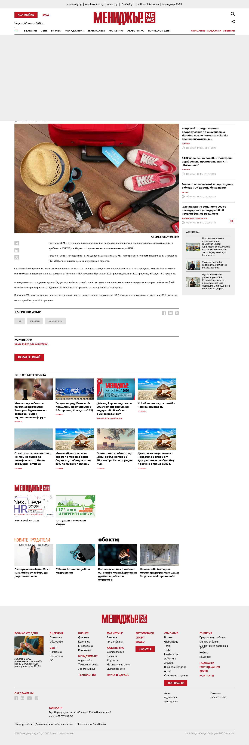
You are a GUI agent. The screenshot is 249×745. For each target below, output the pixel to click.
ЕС (51, 660)
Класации (112, 656)
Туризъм (21, 88)
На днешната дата (118, 664)
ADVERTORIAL (193, 232)
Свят (44, 31)
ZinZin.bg (126, 4)
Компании (84, 641)
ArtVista (169, 663)
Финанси (83, 637)
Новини (203, 652)
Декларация (171, 701)
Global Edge (171, 641)
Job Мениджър (87, 669)
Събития (229, 31)
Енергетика (85, 646)
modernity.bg (74, 4)
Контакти (206, 675)
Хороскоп (113, 660)
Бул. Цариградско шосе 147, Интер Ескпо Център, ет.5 (80, 712)
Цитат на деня (116, 669)
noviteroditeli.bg (94, 4)
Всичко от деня (159, 31)
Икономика (84, 650)
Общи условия (23, 724)
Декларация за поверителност (54, 724)
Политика (56, 637)
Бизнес (56, 31)
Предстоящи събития (212, 637)
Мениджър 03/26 (172, 4)
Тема (167, 646)
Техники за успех (88, 664)
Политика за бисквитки (91, 724)
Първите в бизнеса (147, 4)
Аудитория (170, 697)
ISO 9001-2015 (218, 697)
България (30, 31)
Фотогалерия (115, 652)
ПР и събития (115, 641)
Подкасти (214, 31)
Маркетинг (116, 31)
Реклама (112, 637)
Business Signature (175, 667)
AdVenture (170, 658)
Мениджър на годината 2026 (213, 647)
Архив (167, 671)
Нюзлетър (145, 649)
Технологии (96, 31)
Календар (205, 657)
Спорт (140, 637)
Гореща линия (209, 667)
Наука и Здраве (118, 675)
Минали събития (209, 641)
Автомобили (145, 633)
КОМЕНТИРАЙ (29, 357)
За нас (168, 693)
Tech (167, 650)
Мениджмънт (74, 31)
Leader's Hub (171, 654)
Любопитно (135, 31)
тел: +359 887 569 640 (61, 716)
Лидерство (85, 660)
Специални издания (176, 675)
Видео (140, 641)
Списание (198, 31)
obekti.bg (112, 4)
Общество (56, 641)
